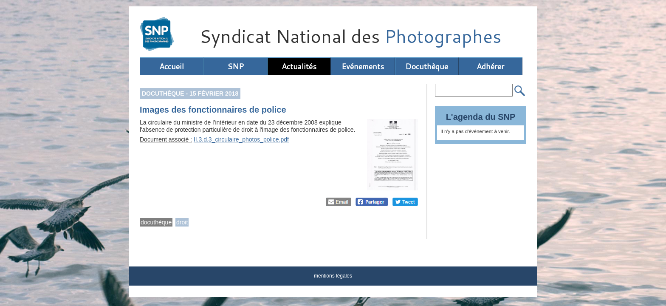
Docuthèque (426, 66)
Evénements (362, 66)
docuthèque (156, 222)
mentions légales (333, 276)
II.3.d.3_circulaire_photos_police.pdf (241, 139)
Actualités (299, 66)
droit (182, 222)
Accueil (171, 66)
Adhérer (490, 66)
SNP (235, 66)
